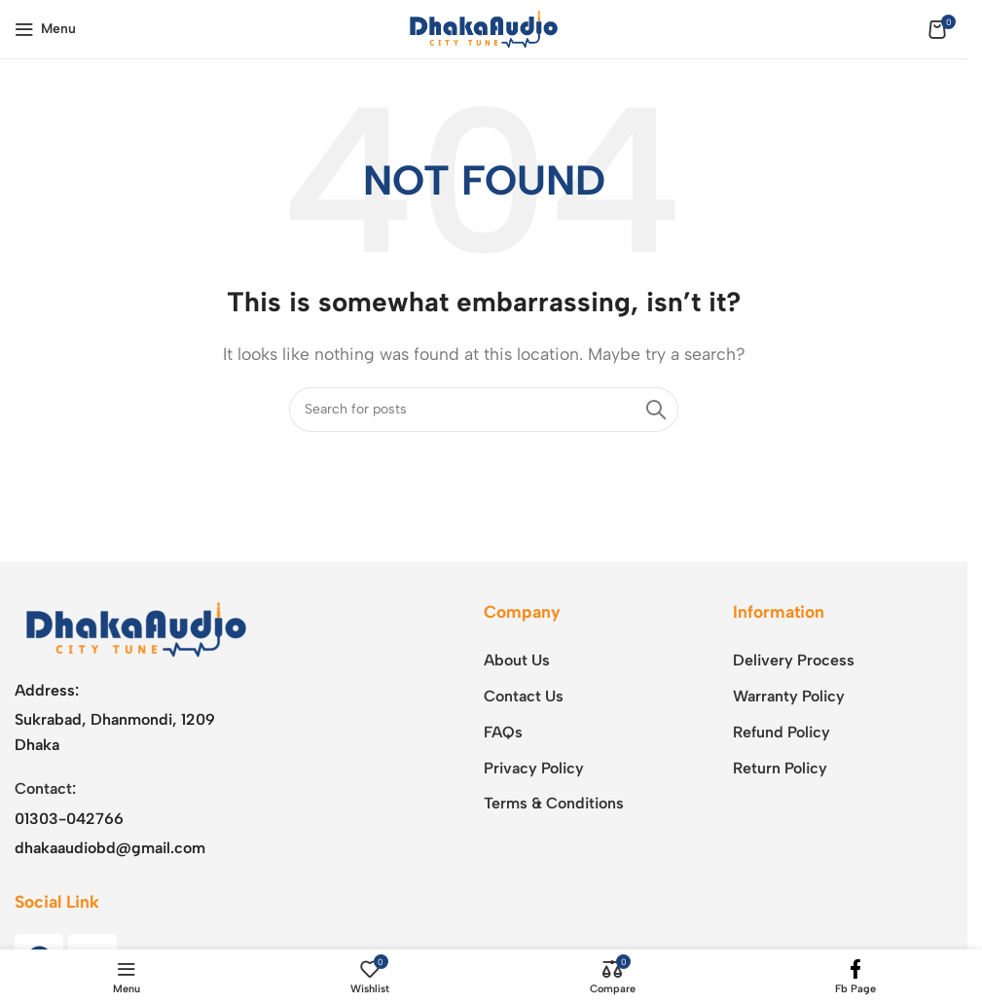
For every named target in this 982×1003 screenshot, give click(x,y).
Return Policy (780, 768)
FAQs (503, 732)
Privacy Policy (534, 768)
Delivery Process (794, 660)
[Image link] (136, 628)
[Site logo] (484, 27)
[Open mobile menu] (45, 29)
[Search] (483, 409)
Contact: (45, 788)
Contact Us (524, 696)
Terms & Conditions (554, 803)
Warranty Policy (789, 696)
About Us (517, 660)
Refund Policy (781, 732)
